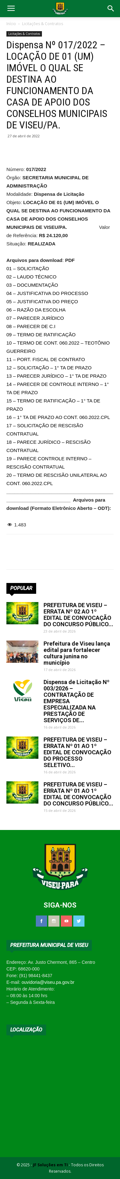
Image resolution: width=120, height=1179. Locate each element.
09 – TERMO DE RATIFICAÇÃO (41, 334)
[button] (111, 8)
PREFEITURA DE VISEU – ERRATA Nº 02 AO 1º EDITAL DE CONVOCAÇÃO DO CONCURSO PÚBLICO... (78, 614)
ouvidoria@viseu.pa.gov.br (47, 982)
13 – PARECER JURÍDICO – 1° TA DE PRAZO (56, 376)
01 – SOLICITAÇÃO (27, 268)
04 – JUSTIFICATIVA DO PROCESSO (47, 293)
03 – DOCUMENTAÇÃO (32, 285)
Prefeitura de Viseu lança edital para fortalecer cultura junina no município (77, 653)
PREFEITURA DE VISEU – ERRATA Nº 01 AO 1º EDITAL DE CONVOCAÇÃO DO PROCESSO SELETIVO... (77, 752)
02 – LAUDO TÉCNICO (31, 276)
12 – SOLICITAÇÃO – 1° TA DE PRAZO (49, 367)
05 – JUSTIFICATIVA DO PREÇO (42, 301)
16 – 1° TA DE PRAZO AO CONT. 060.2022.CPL (58, 417)
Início (11, 23)
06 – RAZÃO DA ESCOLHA (36, 309)
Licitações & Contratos (42, 23)
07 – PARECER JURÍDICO (35, 318)
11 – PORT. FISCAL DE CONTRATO (45, 359)
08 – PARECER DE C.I (30, 326)
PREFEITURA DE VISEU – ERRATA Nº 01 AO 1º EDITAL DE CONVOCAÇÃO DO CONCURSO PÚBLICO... (78, 794)
